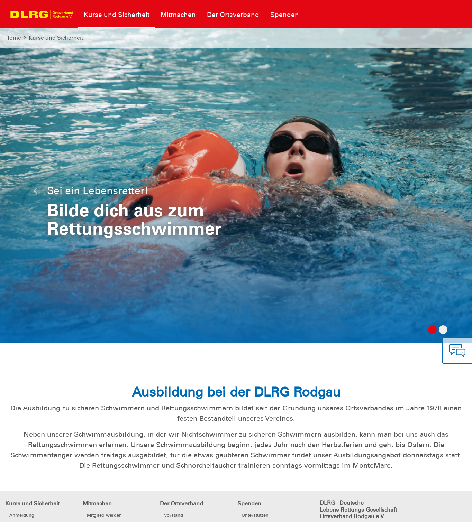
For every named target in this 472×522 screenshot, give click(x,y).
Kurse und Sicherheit (56, 38)
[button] (35, 192)
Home (13, 38)
